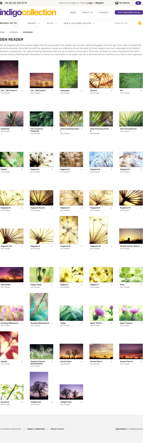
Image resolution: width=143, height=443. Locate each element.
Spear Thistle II (126, 323)
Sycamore (5, 402)
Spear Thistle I (96, 323)
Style (50, 23)
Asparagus (64, 91)
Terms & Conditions (36, 429)
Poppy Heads (36, 285)
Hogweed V (65, 208)
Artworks (13, 32)
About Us (87, 13)
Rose (122, 285)
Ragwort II (94, 285)
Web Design (121, 429)
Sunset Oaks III (126, 361)
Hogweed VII (125, 208)
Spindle (4, 361)
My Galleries (124, 3)
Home (73, 13)
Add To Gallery (22, 90)
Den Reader (5, 93)
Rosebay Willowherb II (40, 323)
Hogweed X (35, 246)
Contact (104, 13)
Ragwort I (64, 285)
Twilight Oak (36, 402)
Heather (4, 169)
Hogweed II (65, 169)
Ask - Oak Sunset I (38, 91)
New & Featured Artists (77, 23)
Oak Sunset (5, 285)
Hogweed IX (6, 208)
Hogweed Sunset (38, 208)
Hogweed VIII (6, 246)
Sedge (63, 323)
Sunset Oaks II (96, 361)
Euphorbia (5, 129)
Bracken (93, 91)
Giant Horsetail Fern (128, 129)
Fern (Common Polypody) (37, 130)
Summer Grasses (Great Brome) (38, 362)
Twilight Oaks (66, 402)
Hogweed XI (65, 246)
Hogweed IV (125, 169)
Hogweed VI (95, 208)
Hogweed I (35, 169)
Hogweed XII (95, 246)
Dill (121, 91)
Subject (32, 23)
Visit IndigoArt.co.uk (129, 12)
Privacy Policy (57, 429)
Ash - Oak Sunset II (9, 91)
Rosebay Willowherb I (10, 323)
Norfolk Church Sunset (129, 246)
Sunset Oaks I (66, 361)
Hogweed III (95, 169)
